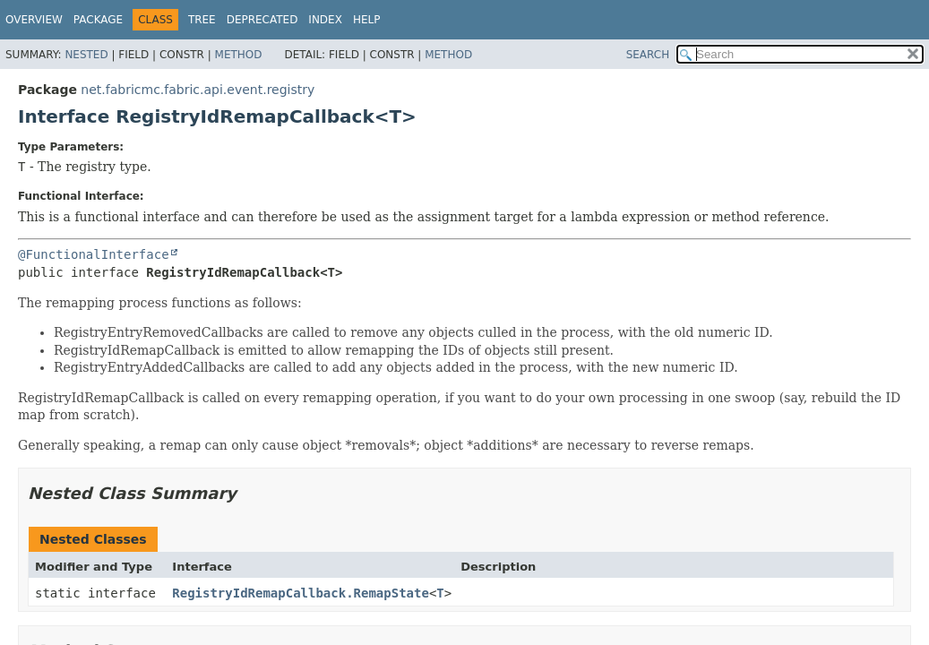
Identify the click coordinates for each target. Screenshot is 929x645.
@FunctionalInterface (93, 254)
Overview (34, 19)
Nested (86, 54)
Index (325, 19)
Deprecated (262, 19)
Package (98, 19)
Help (367, 19)
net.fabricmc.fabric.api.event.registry (197, 89)
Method (238, 54)
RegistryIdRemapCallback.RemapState (300, 593)
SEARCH (648, 54)
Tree (202, 19)
